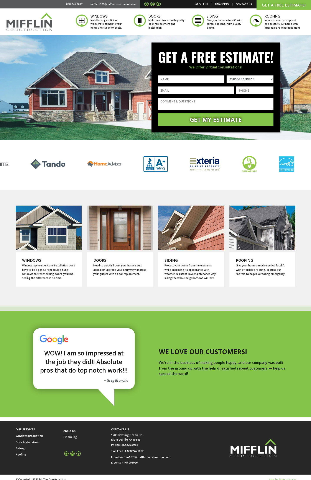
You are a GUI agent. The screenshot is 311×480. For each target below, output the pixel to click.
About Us (201, 4)
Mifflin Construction (29, 22)
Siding (20, 448)
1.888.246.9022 (134, 451)
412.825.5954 (129, 445)
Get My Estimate (216, 119)
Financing (222, 4)
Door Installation (27, 442)
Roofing (21, 454)
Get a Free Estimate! (284, 5)
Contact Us (244, 4)
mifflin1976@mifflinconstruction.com (145, 457)
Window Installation (29, 436)
